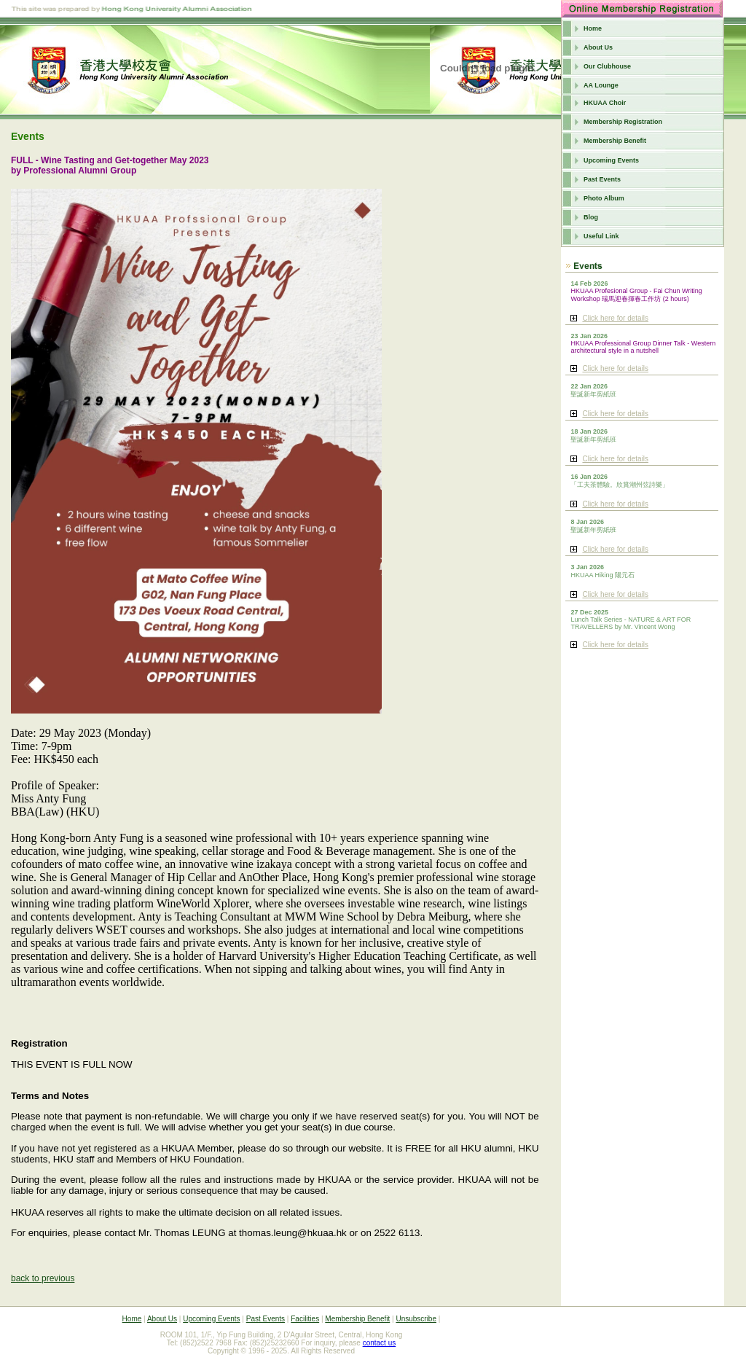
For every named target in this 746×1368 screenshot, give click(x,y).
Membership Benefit (615, 140)
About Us (598, 47)
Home (593, 28)
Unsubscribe (416, 1319)
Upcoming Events (611, 160)
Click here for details (615, 318)
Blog (591, 217)
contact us (379, 1343)
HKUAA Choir (605, 102)
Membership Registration (623, 121)
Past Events (602, 179)
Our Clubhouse (607, 66)
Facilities (305, 1319)
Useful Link (601, 236)
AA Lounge (601, 85)
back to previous (42, 1278)
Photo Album (604, 198)
